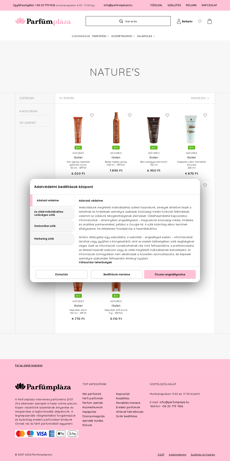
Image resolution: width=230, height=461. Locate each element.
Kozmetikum (28, 121)
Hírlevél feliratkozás (129, 411)
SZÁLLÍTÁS (174, 5)
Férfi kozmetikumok (35, 142)
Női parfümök (91, 394)
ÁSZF (161, 454)
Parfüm (24, 158)
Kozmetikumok (92, 407)
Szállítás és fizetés (203, 454)
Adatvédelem (177, 454)
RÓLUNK (191, 5)
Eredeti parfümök (128, 407)
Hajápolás (89, 411)
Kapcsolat (123, 394)
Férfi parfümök (92, 398)
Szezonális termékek (35, 149)
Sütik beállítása (126, 416)
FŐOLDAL (156, 5)
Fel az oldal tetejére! (29, 365)
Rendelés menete (128, 402)
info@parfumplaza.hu (118, 5)
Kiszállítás (122, 398)
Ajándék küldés (92, 420)
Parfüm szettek (92, 402)
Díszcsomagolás (93, 416)
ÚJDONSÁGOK (81, 36)
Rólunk (87, 425)
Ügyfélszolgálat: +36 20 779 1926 (54, 5)
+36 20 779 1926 (172, 406)
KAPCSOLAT (209, 5)
